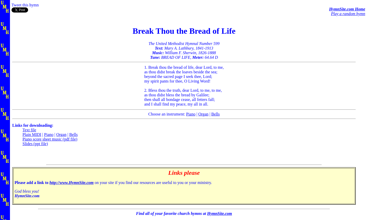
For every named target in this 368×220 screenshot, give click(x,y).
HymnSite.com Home (347, 9)
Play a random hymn (348, 13)
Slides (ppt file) (35, 144)
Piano (190, 114)
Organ (203, 114)
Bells (215, 114)
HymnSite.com (219, 213)
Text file (29, 130)
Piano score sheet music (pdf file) (49, 139)
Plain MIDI (31, 134)
